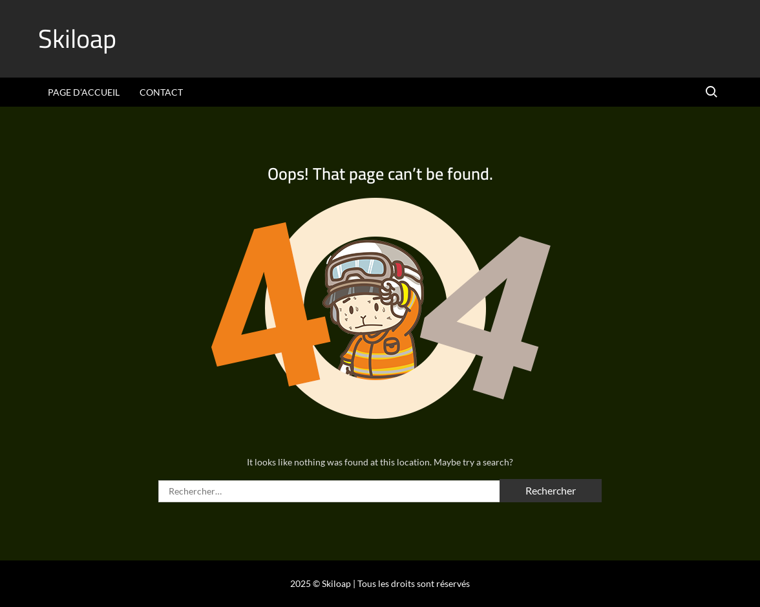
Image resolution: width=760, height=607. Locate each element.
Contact (161, 92)
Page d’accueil (84, 92)
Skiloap (77, 38)
